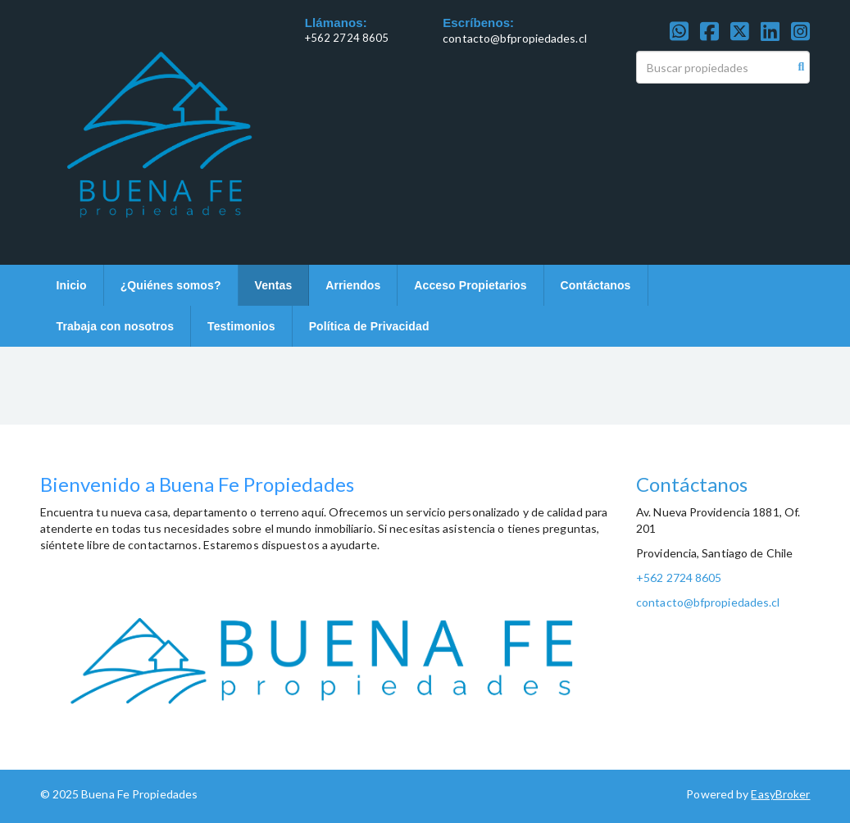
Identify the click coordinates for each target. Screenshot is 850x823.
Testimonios (241, 326)
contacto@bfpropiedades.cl (515, 38)
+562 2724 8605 (347, 37)
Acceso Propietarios (470, 285)
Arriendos (352, 285)
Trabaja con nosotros (116, 326)
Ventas (274, 285)
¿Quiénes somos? (170, 285)
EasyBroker (780, 794)
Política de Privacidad (369, 326)
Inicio (72, 285)
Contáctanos (596, 285)
